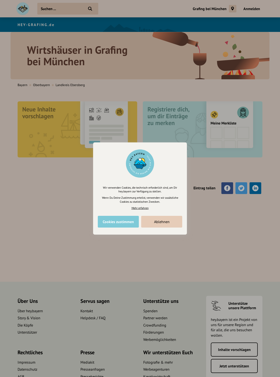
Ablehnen (162, 221)
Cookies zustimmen (118, 221)
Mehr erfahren (140, 208)
